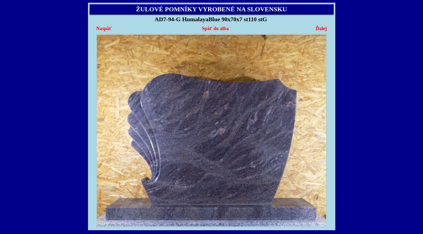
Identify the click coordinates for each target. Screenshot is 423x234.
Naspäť (104, 28)
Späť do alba (215, 28)
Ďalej (321, 28)
